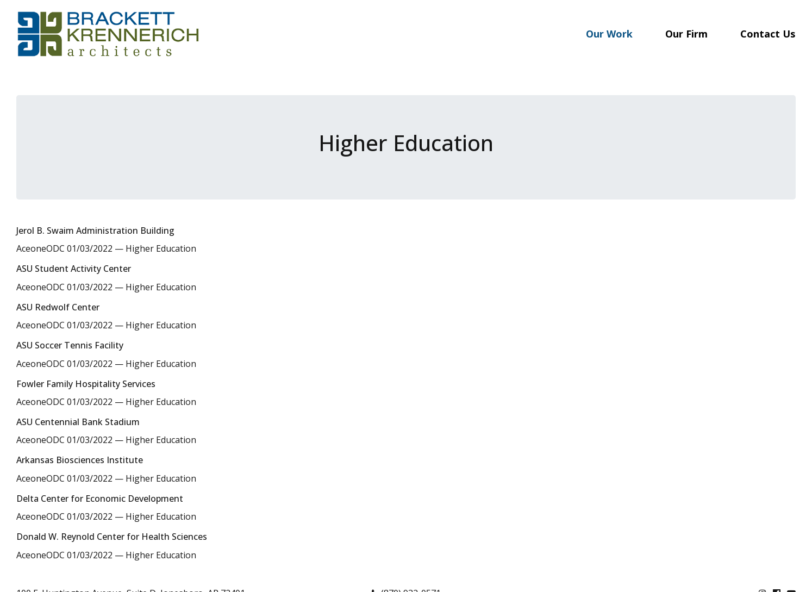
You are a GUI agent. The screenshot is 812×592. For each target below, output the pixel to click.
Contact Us (767, 33)
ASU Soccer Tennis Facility (69, 345)
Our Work (609, 33)
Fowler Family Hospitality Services (85, 384)
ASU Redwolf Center (57, 307)
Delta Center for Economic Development (99, 498)
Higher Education (161, 248)
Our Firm (686, 33)
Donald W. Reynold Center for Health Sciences (111, 537)
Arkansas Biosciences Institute (79, 460)
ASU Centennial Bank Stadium (78, 422)
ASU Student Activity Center (73, 269)
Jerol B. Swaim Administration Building (95, 230)
